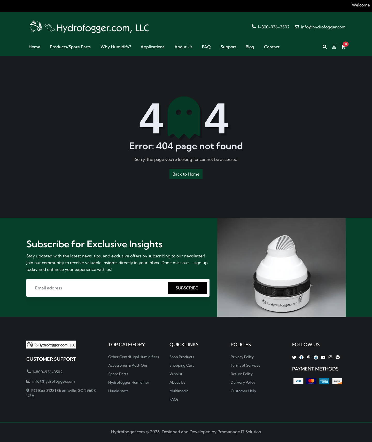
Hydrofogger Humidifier (128, 382)
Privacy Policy (242, 356)
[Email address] (98, 288)
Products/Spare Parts (70, 46)
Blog (250, 46)
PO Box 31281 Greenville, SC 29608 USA (61, 393)
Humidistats (118, 391)
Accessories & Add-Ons (128, 365)
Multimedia (179, 391)
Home (34, 46)
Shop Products (181, 356)
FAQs (174, 399)
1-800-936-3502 (271, 26)
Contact (272, 46)
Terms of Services (245, 365)
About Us (183, 46)
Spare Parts (118, 374)
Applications (153, 46)
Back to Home (186, 174)
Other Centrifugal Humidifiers (133, 356)
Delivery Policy (243, 382)
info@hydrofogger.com (320, 26)
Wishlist (175, 374)
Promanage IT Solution (239, 431)
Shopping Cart (181, 365)
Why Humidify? (115, 46)
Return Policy (242, 374)
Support (228, 46)
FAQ (206, 46)
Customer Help (243, 391)
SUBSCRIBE (187, 287)
